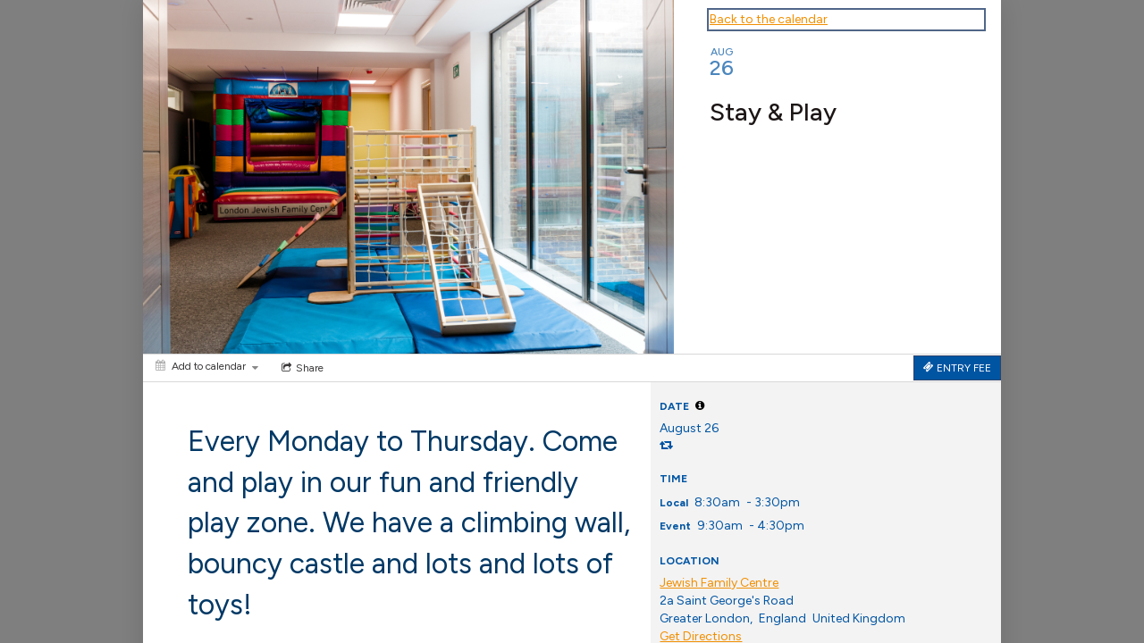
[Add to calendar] (207, 366)
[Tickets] (957, 367)
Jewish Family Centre (719, 582)
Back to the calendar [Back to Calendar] (769, 19)
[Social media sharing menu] (301, 368)
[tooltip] (699, 405)
